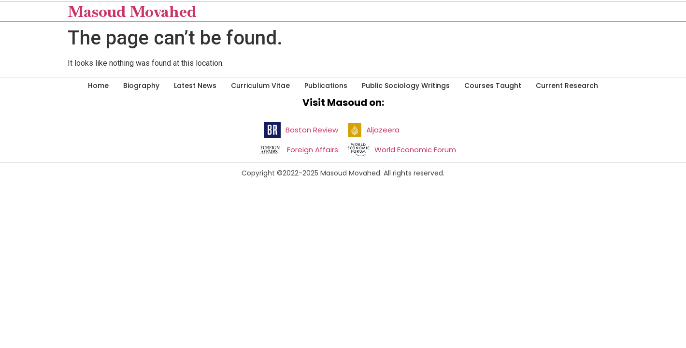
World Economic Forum (415, 150)
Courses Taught (492, 85)
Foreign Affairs (312, 150)
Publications (325, 85)
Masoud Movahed (132, 11)
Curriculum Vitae (260, 85)
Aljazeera (383, 130)
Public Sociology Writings (406, 85)
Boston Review (312, 130)
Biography (141, 85)
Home (98, 85)
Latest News (195, 85)
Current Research (567, 85)
